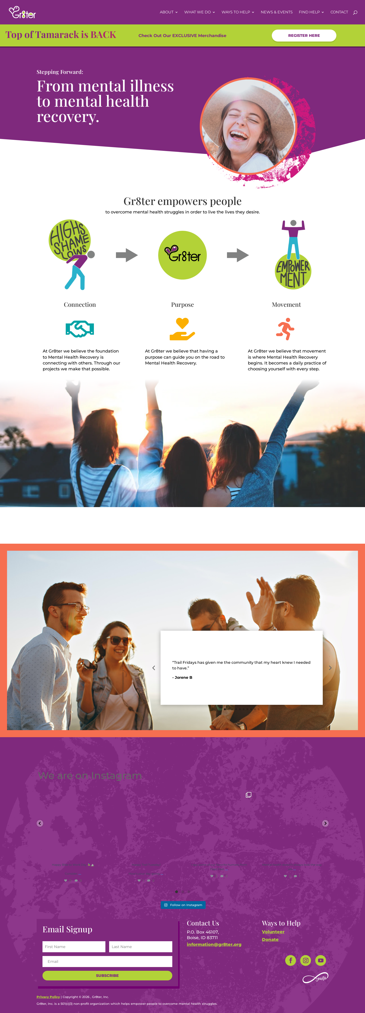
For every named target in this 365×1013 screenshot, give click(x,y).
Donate (270, 939)
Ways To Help (236, 12)
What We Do (197, 12)
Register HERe (304, 35)
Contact (339, 12)
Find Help (309, 12)
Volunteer (273, 931)
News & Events (277, 12)
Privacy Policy (48, 997)
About (166, 12)
